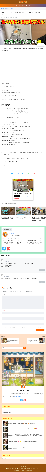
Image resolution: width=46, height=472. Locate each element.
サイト (3, 321)
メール (4, 316)
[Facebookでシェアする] (17, 174)
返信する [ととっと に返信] (42, 282)
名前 (3, 310)
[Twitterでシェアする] (12, 174)
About (28, 468)
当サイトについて (18, 396)
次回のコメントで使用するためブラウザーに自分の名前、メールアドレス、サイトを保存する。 (22, 327)
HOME (23, 466)
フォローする (25, 196)
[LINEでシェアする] (28, 174)
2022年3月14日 (6, 261)
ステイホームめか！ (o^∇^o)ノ (23, 5)
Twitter (4, 250)
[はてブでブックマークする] (23, 174)
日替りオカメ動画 (12, 203)
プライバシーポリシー (35, 468)
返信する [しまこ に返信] (42, 270)
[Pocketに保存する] (34, 174)
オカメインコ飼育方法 (8, 410)
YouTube (8, 250)
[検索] (24, 348)
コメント (4, 294)
